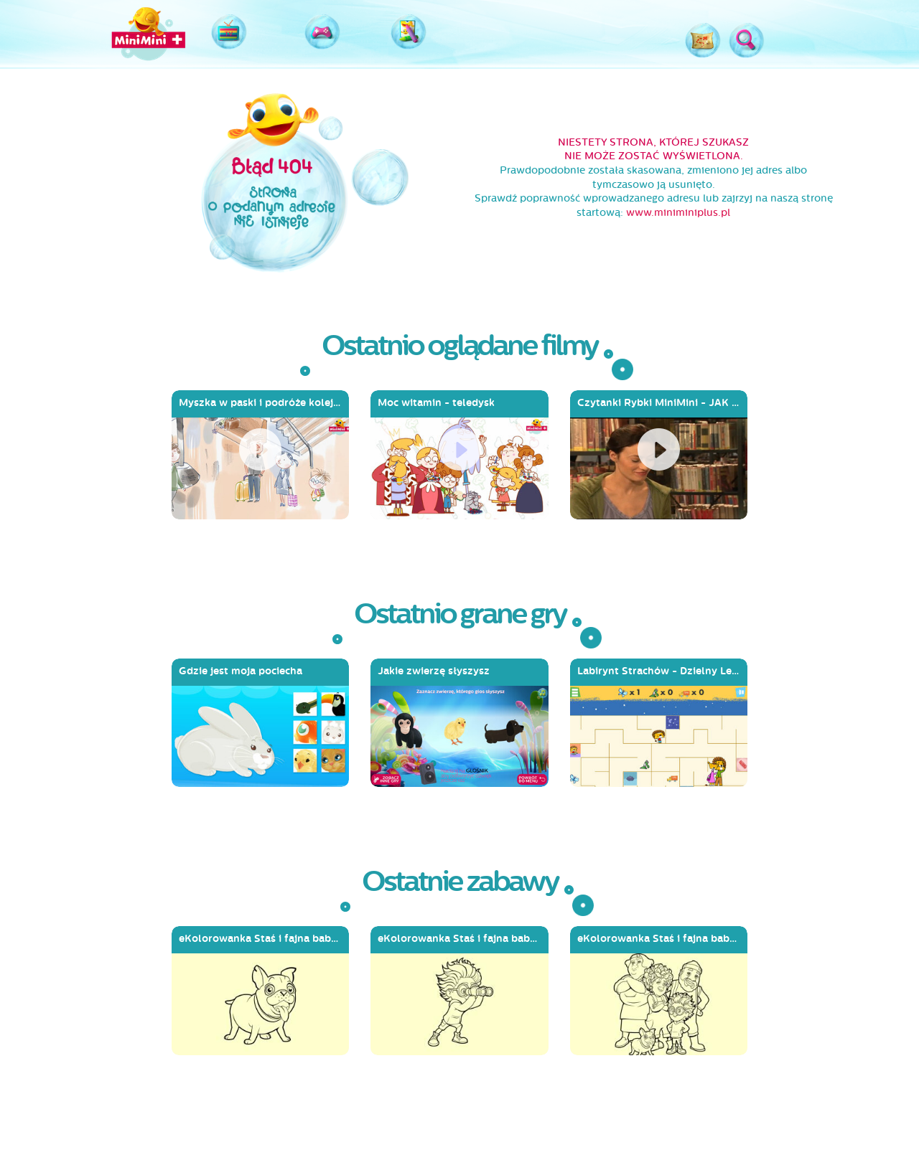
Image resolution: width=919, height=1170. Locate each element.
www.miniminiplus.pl (678, 213)
